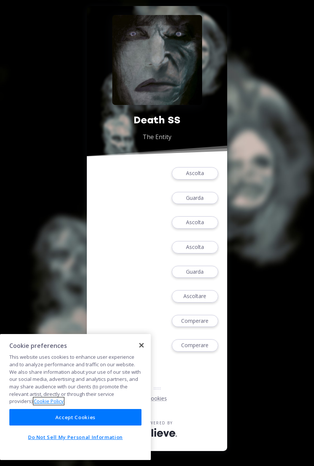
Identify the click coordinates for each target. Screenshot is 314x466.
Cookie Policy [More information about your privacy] (49, 401)
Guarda (195, 198)
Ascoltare (195, 296)
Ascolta (195, 173)
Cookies (157, 398)
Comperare (195, 321)
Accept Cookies (75, 417)
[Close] (141, 345)
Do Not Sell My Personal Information (75, 437)
